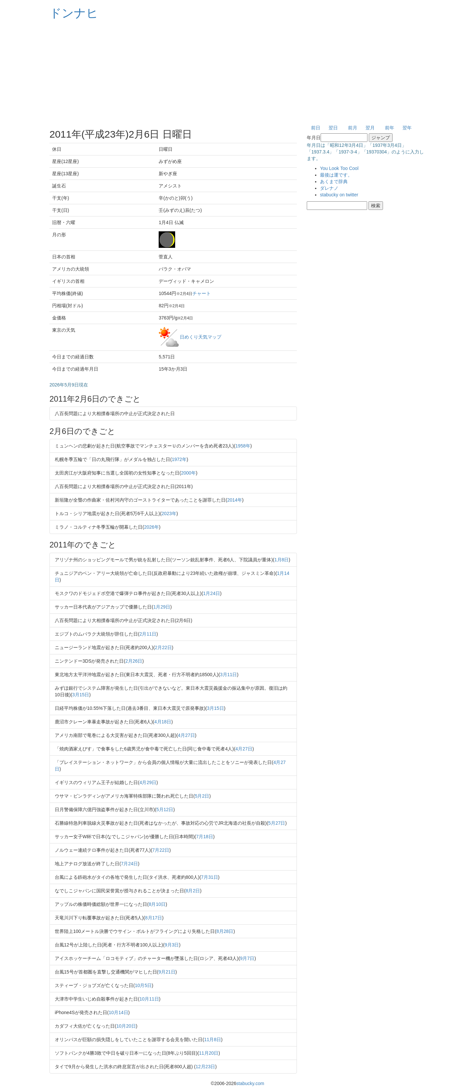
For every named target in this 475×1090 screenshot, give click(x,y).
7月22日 (160, 850)
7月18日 (204, 836)
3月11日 (228, 674)
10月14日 (118, 1012)
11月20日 (208, 1053)
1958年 (243, 445)
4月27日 (186, 735)
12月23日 (205, 1066)
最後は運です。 (336, 175)
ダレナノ (329, 188)
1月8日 (281, 559)
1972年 (179, 459)
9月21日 (166, 971)
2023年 (169, 513)
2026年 (151, 527)
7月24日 (129, 863)
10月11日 (149, 999)
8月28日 (224, 931)
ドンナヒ (73, 13)
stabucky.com (250, 1083)
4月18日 (162, 721)
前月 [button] (352, 127)
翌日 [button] (333, 127)
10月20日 (126, 1026)
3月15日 (80, 694)
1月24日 (211, 593)
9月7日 (247, 958)
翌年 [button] (407, 127)
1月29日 (161, 607)
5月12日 (164, 809)
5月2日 (202, 796)
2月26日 (133, 661)
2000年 (188, 473)
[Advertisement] (237, 72)
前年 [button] (389, 127)
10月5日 (143, 985)
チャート (201, 293)
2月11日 (148, 634)
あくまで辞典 (334, 181)
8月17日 (153, 917)
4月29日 (148, 782)
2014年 (234, 500)
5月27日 (276, 823)
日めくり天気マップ (200, 336)
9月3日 (172, 944)
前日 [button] (315, 127)
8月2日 (193, 890)
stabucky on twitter (339, 194)
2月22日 (163, 647)
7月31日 (209, 877)
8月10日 (157, 904)
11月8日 (212, 1039)
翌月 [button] (370, 127)
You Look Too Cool (339, 168)
